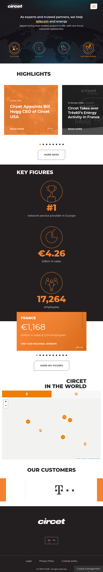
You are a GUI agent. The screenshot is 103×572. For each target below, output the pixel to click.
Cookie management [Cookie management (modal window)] (88, 569)
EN (50, 541)
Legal (29, 561)
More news (51, 155)
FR (54, 541)
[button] (40, 144)
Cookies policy (69, 561)
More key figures (51, 366)
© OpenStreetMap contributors (93, 458)
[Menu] (93, 6)
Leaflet (78, 458)
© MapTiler (83, 458)
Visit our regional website (39, 344)
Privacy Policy (46, 561)
